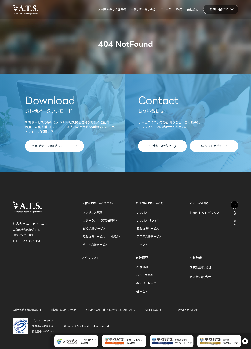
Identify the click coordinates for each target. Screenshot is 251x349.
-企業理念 (142, 291)
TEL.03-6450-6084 (26, 241)
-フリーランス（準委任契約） (100, 220)
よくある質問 (198, 203)
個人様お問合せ (214, 146)
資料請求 (195, 257)
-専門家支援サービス (95, 245)
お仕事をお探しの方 (143, 9)
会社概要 (192, 9)
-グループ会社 (144, 275)
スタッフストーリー (95, 257)
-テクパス (142, 212)
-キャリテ (142, 245)
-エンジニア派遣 (92, 212)
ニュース (166, 9)
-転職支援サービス (147, 228)
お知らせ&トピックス (204, 212)
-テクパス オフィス (147, 220)
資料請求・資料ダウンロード (54, 146)
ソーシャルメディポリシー (187, 310)
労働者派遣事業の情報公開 (27, 310)
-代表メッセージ (146, 283)
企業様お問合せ (162, 146)
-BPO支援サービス (93, 228)
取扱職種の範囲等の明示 (63, 310)
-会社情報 (142, 267)
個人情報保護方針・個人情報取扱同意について (111, 310)
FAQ (179, 9)
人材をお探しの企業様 (112, 9)
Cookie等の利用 (154, 310)
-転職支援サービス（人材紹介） (101, 236)
